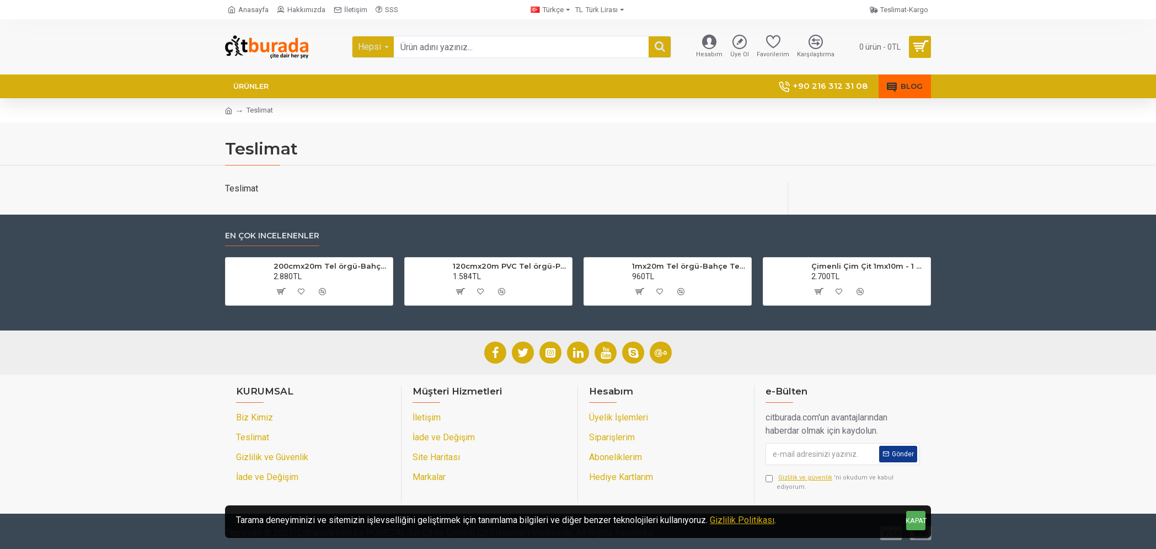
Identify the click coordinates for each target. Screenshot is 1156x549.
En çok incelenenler (272, 236)
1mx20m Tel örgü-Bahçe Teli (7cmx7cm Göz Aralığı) (689, 266)
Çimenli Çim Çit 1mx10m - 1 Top (869, 266)
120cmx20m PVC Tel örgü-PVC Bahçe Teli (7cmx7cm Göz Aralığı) (510, 266)
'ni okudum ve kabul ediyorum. (829, 482)
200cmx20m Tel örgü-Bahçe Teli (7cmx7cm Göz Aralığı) (331, 266)
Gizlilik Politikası (742, 520)
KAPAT (915, 520)
